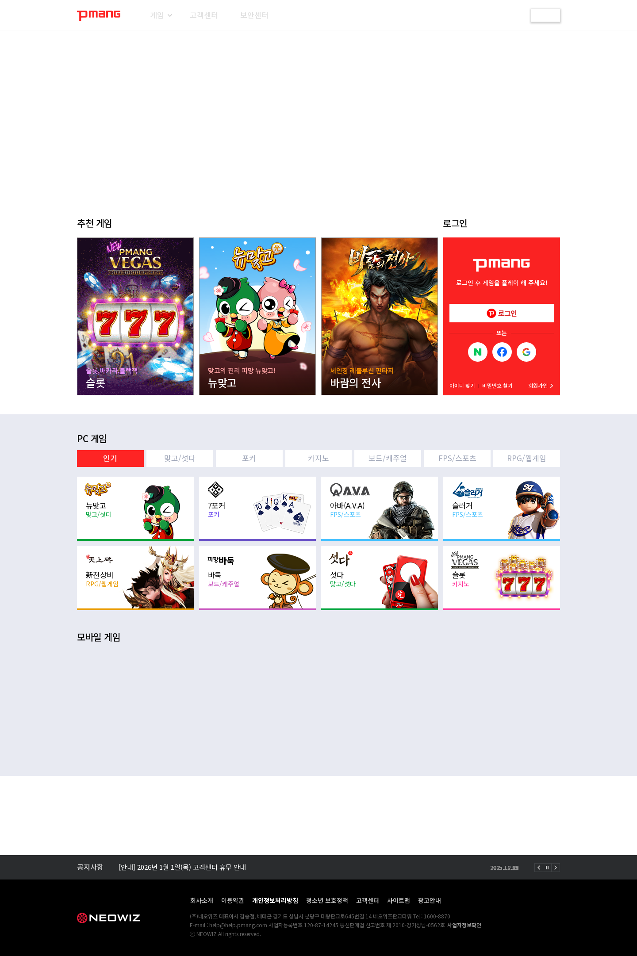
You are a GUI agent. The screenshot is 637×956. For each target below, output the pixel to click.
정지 (547, 867)
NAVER (477, 352)
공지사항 (90, 866)
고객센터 (204, 14)
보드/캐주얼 (387, 457)
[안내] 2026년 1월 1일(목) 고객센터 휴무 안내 (182, 868)
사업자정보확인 (464, 925)
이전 (538, 867)
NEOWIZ (109, 918)
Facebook (502, 352)
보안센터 (254, 14)
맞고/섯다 (180, 457)
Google (526, 352)
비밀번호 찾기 (497, 385)
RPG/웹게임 (526, 457)
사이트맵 (398, 900)
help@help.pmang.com (238, 925)
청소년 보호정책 (327, 900)
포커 (249, 457)
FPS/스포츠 (457, 457)
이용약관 (232, 900)
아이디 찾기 (462, 385)
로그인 (546, 15)
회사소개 (201, 900)
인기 (110, 457)
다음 (555, 867)
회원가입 (538, 385)
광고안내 (429, 900)
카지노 (318, 457)
